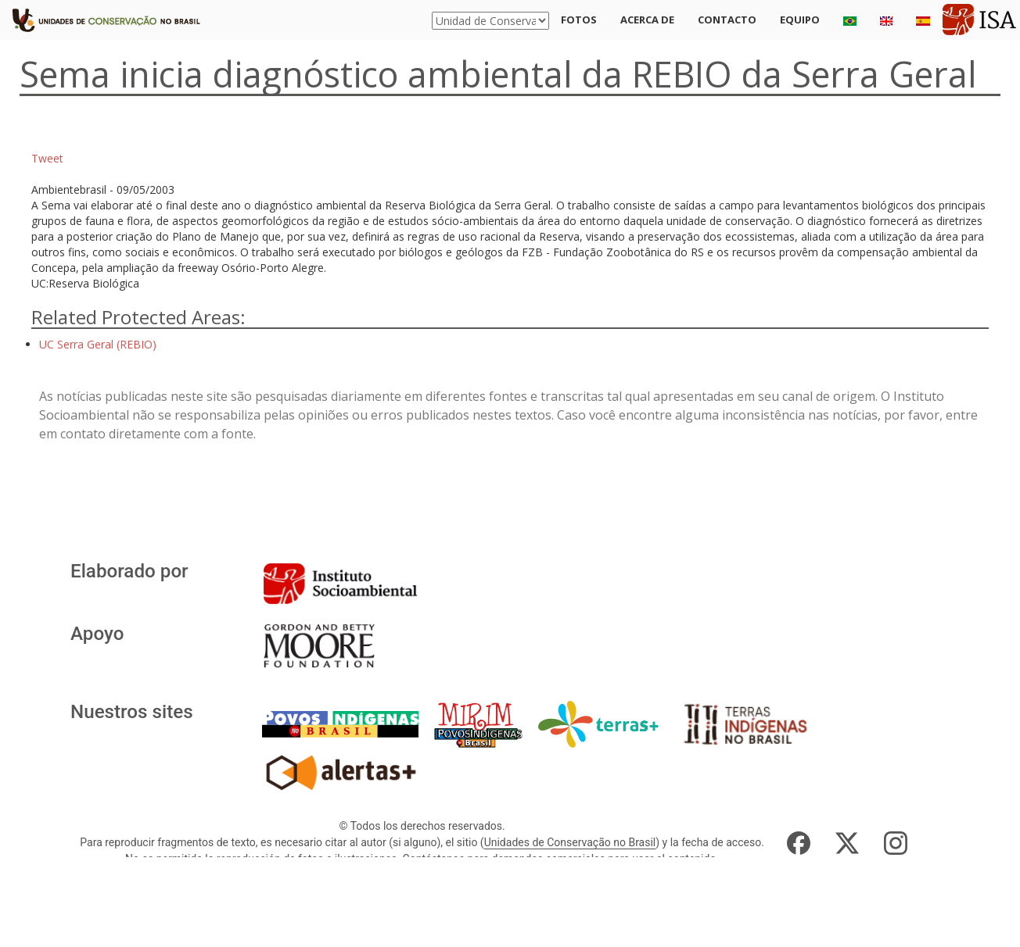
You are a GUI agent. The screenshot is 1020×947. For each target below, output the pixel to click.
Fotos (579, 20)
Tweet (47, 158)
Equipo (800, 20)
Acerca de (647, 20)
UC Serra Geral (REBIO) (97, 344)
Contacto (727, 20)
